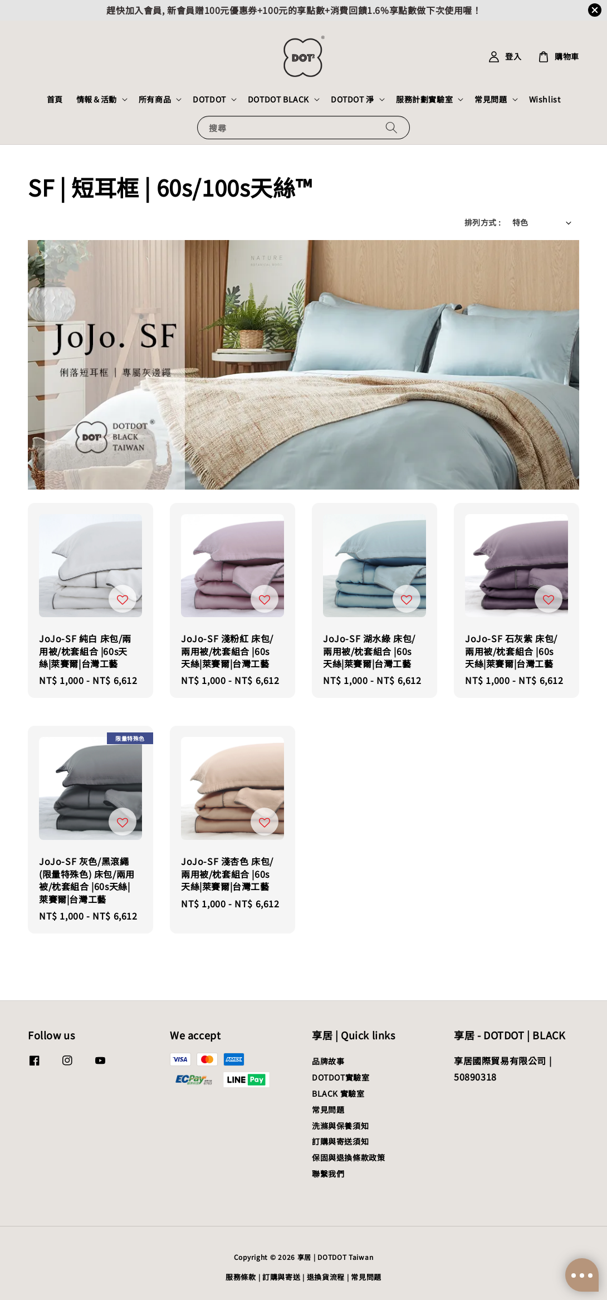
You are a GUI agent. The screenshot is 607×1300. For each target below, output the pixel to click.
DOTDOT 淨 (352, 99)
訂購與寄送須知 (340, 1141)
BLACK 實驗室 (338, 1093)
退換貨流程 (326, 1277)
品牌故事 (328, 1061)
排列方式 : (482, 222)
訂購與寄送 (281, 1277)
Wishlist (545, 99)
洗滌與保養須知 (340, 1125)
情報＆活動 (96, 99)
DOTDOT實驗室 (340, 1077)
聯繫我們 (328, 1173)
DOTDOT (209, 99)
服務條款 (241, 1277)
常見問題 (490, 99)
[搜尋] (391, 127)
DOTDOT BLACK (278, 99)
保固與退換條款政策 (348, 1157)
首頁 (55, 99)
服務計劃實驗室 (424, 99)
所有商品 (155, 99)
